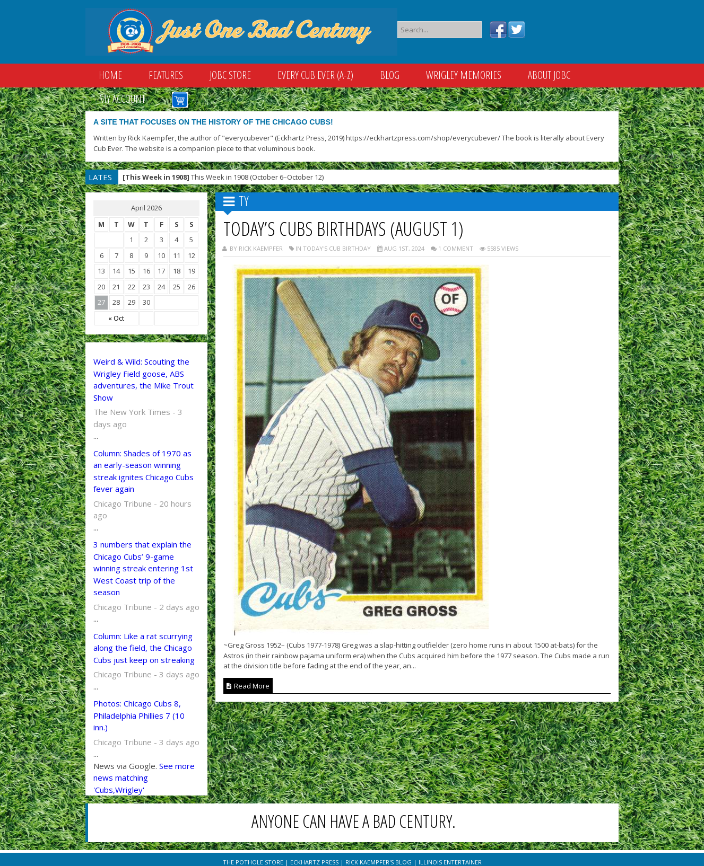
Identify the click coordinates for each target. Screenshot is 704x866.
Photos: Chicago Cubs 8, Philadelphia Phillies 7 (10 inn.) (139, 715)
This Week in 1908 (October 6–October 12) (223, 177)
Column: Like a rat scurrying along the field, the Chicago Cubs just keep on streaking (144, 648)
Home (110, 75)
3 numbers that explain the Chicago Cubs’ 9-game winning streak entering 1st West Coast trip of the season (143, 568)
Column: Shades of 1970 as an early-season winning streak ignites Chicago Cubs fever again (143, 471)
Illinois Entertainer (450, 862)
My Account (122, 99)
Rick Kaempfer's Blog (378, 862)
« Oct (116, 318)
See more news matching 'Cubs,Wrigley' (144, 778)
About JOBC (549, 75)
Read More (248, 686)
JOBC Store (230, 75)
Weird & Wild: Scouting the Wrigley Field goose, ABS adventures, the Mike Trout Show (143, 379)
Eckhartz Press (314, 862)
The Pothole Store (253, 862)
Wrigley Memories (463, 75)
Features (166, 75)
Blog (389, 75)
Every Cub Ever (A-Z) (315, 75)
